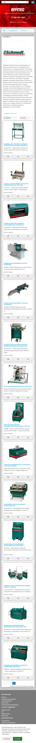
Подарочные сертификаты (8, 722)
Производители (5, 720)
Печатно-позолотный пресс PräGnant (18, 386)
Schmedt (23, 30)
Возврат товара (5, 713)
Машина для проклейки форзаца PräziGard (16, 303)
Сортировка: (7, 118)
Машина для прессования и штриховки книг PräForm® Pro (15, 626)
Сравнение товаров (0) (10, 113)
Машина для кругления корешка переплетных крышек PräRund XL (16, 144)
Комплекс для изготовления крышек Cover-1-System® (17, 586)
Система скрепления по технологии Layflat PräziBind (17, 465)
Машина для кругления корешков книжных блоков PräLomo (16, 184)
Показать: (23, 118)
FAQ (2, 711)
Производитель (13, 30)
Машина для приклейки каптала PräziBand (15, 264)
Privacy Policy (5, 702)
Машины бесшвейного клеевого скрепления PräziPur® (16, 666)
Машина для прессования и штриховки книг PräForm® (14, 544)
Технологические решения (8, 699)
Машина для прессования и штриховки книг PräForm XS (14, 224)
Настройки (7, 738)
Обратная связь (5, 709)
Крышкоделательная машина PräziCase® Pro (14, 505)
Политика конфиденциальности (9, 704)
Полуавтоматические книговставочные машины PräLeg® (17, 425)
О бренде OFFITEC (6, 701)
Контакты (3, 697)
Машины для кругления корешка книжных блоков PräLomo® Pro (16, 345)
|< (4, 683)
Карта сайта (4, 715)
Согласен (17, 738)
